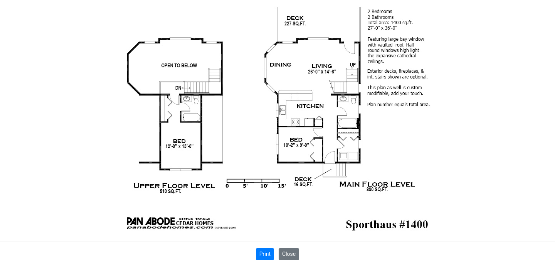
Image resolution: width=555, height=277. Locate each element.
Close (289, 254)
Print (265, 254)
